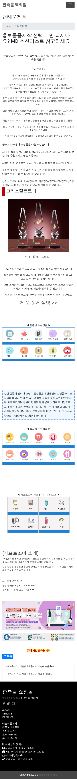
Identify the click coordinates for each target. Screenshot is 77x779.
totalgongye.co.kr (11, 697)
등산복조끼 (8, 730)
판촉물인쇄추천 (11, 727)
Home (8, 26)
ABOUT (6, 710)
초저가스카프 (9, 734)
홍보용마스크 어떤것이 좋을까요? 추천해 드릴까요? (30, 666)
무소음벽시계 (9, 738)
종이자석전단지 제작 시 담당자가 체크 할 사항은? (29, 673)
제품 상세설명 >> (38, 303)
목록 (8, 656)
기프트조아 (45, 256)
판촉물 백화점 (14, 5)
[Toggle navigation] (70, 5)
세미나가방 (10, 411)
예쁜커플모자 (9, 723)
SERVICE (7, 713)
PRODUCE (7, 717)
